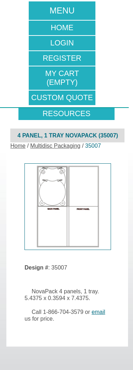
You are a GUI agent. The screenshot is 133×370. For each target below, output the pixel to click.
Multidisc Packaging (55, 146)
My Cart (62, 78)
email (98, 312)
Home (62, 27)
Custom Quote (62, 97)
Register (62, 58)
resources (66, 113)
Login (62, 43)
